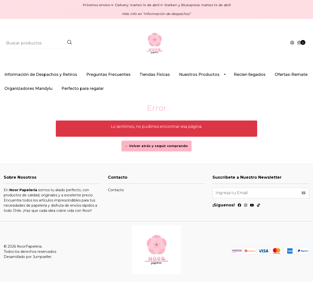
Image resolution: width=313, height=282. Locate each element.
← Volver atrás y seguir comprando (156, 146)
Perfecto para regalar (82, 88)
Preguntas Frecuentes (108, 74)
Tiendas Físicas (154, 74)
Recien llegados (250, 74)
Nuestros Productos (199, 74)
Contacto (116, 190)
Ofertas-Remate (291, 74)
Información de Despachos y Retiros (40, 74)
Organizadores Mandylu (28, 88)
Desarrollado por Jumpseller (27, 257)
